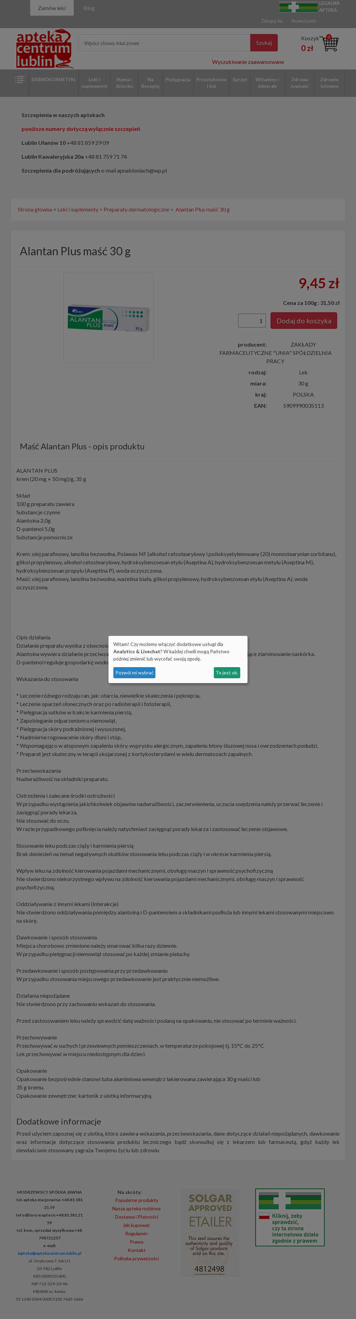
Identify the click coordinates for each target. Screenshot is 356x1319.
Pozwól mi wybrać (134, 672)
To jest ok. (227, 672)
